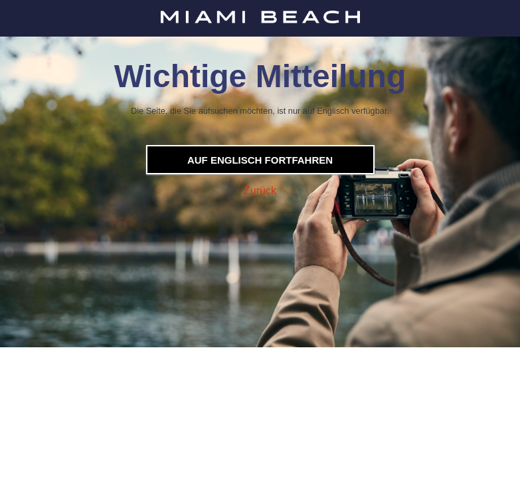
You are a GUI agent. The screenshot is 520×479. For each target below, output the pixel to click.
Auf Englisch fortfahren (260, 160)
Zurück (260, 190)
